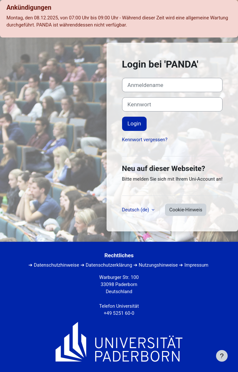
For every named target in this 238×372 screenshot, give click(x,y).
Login (134, 123)
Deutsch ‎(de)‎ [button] (136, 210)
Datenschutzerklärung (109, 265)
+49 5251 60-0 (119, 313)
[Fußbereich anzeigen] (222, 356)
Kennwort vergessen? (145, 140)
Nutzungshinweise (158, 265)
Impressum (196, 265)
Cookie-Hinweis (185, 210)
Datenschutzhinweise (56, 265)
